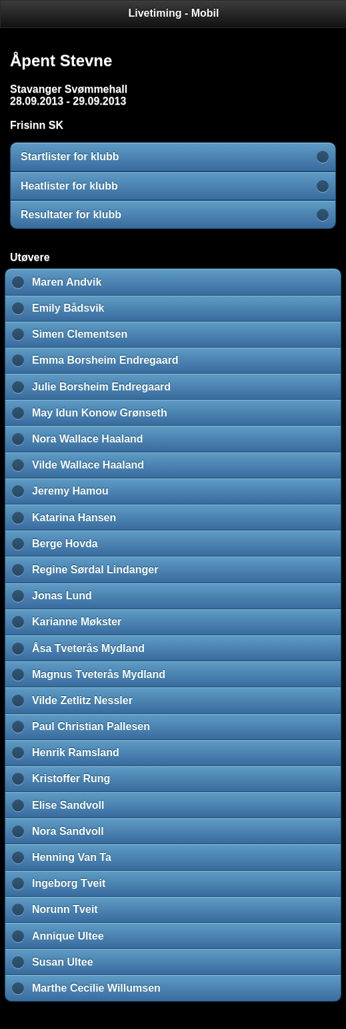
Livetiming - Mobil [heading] (174, 13)
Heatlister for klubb (69, 186)
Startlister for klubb (70, 156)
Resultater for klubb (71, 214)
